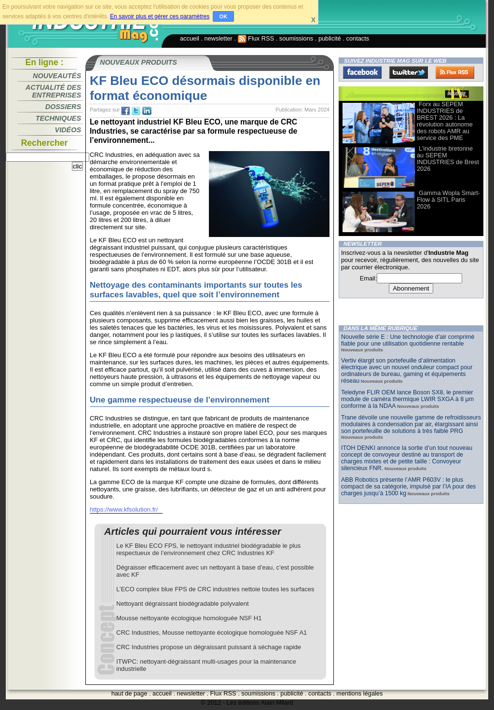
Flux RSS (256, 38)
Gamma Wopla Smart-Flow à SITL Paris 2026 (448, 199)
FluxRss (455, 72)
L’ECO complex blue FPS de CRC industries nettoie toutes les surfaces (215, 589)
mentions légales (359, 693)
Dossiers (63, 107)
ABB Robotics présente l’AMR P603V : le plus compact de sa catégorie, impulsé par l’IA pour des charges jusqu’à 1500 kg (408, 486)
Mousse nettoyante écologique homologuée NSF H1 (188, 618)
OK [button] (224, 16)
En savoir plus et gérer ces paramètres (159, 16)
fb (125, 111)
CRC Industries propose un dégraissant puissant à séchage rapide (208, 647)
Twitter (408, 72)
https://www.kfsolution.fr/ (124, 509)
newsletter (219, 38)
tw (136, 111)
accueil (189, 38)
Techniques (58, 118)
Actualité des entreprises (53, 91)
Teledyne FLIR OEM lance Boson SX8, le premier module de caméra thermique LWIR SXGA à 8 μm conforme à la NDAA (407, 399)
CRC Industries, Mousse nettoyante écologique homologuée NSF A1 (211, 632)
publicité (329, 38)
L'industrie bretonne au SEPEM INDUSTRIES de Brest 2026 (448, 158)
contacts (358, 38)
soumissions (296, 38)
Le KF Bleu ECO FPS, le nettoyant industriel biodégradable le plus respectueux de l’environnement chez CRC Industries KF (208, 549)
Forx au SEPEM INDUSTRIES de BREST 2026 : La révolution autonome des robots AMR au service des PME (445, 120)
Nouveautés (57, 76)
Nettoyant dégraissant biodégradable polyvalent (182, 603)
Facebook (362, 72)
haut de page (129, 693)
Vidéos (68, 130)
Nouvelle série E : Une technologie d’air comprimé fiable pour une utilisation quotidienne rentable (408, 340)
